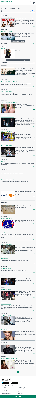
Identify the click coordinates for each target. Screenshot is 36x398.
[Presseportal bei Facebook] (8, 385)
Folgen (18, 396)
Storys (2, 3)
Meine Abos (32, 3)
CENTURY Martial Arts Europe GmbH (9, 17)
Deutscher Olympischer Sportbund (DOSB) (10, 358)
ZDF (2, 171)
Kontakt (3, 388)
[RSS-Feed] (34, 11)
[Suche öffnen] (30, 2)
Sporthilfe (3, 161)
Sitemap (19, 391)
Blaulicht (12, 3)
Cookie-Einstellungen (6, 393)
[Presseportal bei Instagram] (11, 385)
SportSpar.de (4, 48)
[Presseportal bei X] (10, 385)
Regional (22, 3)
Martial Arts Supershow (6, 268)
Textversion (4, 390)
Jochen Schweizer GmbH (6, 31)
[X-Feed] (30, 11)
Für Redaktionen (21, 387)
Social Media (20, 393)
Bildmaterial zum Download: (17, 41)
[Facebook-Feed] (32, 11)
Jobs (19, 390)
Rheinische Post (4, 258)
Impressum (4, 387)
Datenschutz (4, 391)
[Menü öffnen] (34, 2)
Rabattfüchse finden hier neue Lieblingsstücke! (18, 60)
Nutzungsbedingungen (22, 388)
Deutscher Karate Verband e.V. (7, 67)
